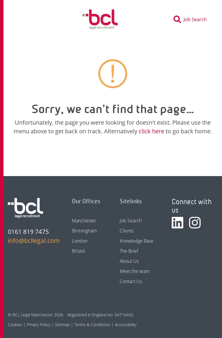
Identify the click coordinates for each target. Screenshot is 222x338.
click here (151, 131)
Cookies (15, 324)
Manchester (84, 220)
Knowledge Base (136, 241)
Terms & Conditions (92, 324)
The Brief (129, 251)
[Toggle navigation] (23, 19)
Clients (127, 231)
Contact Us (131, 281)
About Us (129, 261)
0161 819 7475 (28, 232)
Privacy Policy (38, 324)
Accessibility (125, 324)
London (80, 241)
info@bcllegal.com (31, 241)
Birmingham (84, 231)
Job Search (131, 220)
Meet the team (135, 271)
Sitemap (62, 324)
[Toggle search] (191, 19)
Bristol (78, 251)
